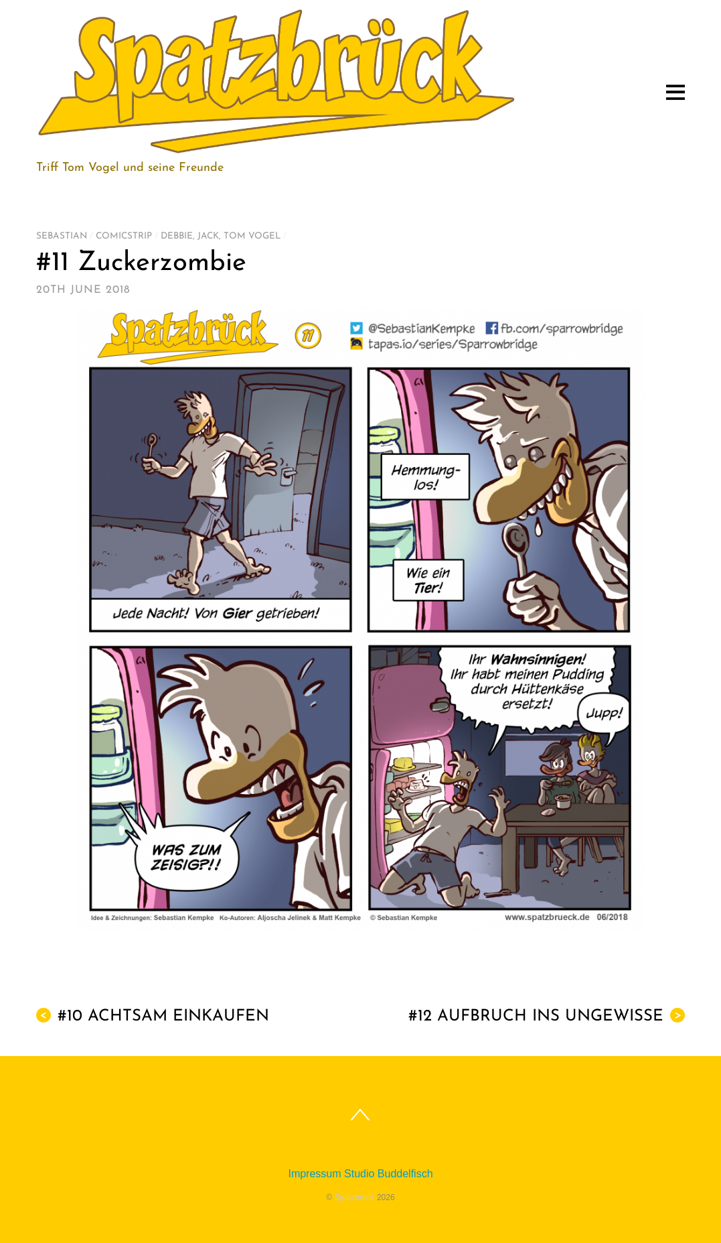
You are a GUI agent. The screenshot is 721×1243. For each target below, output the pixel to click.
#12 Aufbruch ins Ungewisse (546, 1016)
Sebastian (61, 236)
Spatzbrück (355, 1197)
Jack (208, 236)
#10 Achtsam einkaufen (152, 1016)
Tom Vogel (252, 236)
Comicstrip (124, 236)
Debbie (177, 236)
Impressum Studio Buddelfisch (360, 1173)
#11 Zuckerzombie (141, 263)
